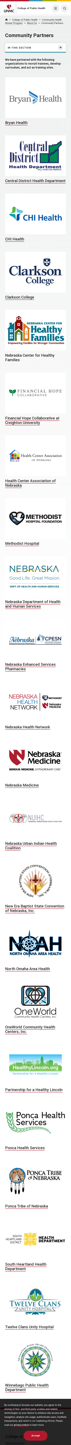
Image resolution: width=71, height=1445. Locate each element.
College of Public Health (31, 8)
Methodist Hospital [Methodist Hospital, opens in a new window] (22, 543)
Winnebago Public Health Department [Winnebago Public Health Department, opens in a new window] (27, 1387)
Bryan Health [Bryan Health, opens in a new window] (16, 122)
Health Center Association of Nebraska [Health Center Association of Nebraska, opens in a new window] (30, 483)
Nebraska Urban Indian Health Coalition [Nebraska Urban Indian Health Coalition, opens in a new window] (31, 845)
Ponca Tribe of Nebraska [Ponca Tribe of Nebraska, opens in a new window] (26, 1206)
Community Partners (52, 23)
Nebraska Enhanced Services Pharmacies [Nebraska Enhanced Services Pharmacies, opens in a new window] (30, 666)
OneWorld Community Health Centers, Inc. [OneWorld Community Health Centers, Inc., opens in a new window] (30, 1029)
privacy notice (21, 1425)
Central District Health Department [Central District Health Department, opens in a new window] (35, 181)
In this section (19, 47)
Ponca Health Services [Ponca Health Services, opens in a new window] (25, 1148)
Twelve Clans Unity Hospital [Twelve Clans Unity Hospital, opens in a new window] (29, 1327)
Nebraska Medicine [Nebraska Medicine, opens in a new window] (22, 785)
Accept (35, 1435)
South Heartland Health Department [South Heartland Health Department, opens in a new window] (25, 1266)
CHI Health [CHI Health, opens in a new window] (14, 239)
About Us (32, 23)
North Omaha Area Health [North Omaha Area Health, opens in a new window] (27, 969)
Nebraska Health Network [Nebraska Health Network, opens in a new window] (27, 727)
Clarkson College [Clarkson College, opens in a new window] (19, 297)
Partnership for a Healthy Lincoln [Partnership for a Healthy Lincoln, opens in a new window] (33, 1090)
